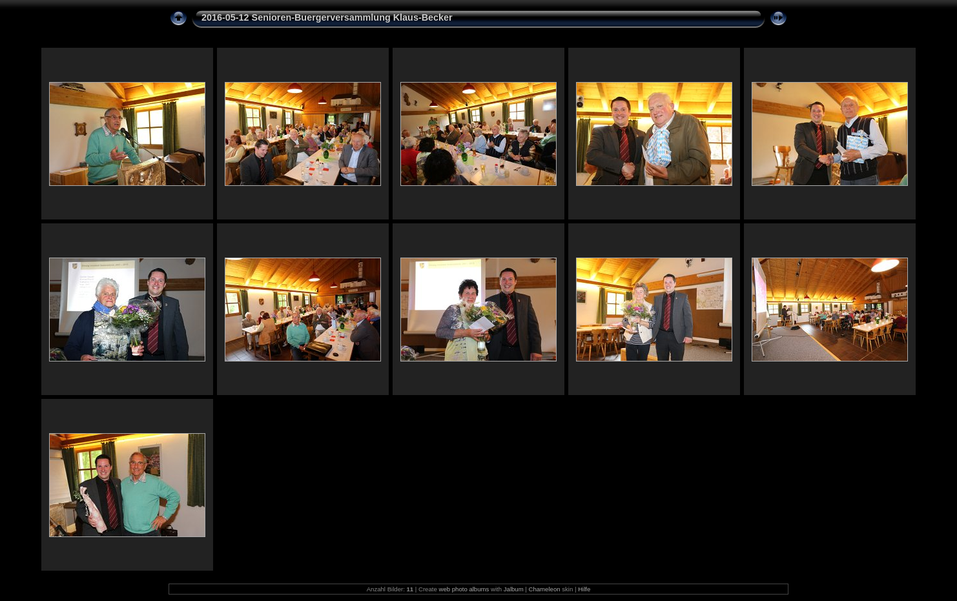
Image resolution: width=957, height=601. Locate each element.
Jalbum (514, 589)
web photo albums (463, 589)
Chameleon (545, 589)
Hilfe (584, 589)
